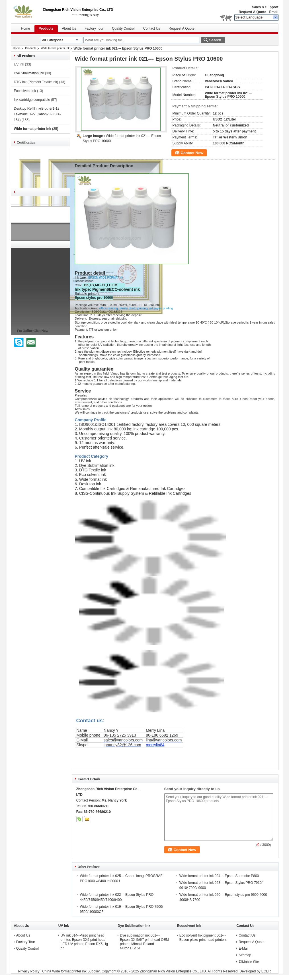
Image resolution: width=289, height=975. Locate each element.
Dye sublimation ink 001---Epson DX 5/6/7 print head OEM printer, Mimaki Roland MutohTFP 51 (144, 941)
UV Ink (19, 64)
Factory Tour (94, 28)
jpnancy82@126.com (122, 745)
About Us (69, 28)
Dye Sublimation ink (29, 73)
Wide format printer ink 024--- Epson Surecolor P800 (219, 876)
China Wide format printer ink (64, 971)
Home (25, 28)
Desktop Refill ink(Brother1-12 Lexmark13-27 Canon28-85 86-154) (38, 114)
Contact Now (192, 153)
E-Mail (243, 949)
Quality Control (123, 28)
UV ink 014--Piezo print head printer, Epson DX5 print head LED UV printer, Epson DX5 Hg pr (84, 941)
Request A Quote (252, 12)
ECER (266, 971)
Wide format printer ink (55, 48)
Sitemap (245, 955)
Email (273, 12)
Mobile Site (249, 962)
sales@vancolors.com (123, 740)
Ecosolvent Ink (25, 91)
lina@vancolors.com (164, 740)
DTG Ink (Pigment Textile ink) (36, 82)
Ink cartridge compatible (32, 100)
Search (215, 40)
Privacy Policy (29, 971)
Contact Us (151, 28)
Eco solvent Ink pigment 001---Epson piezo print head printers (203, 937)
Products (46, 28)
